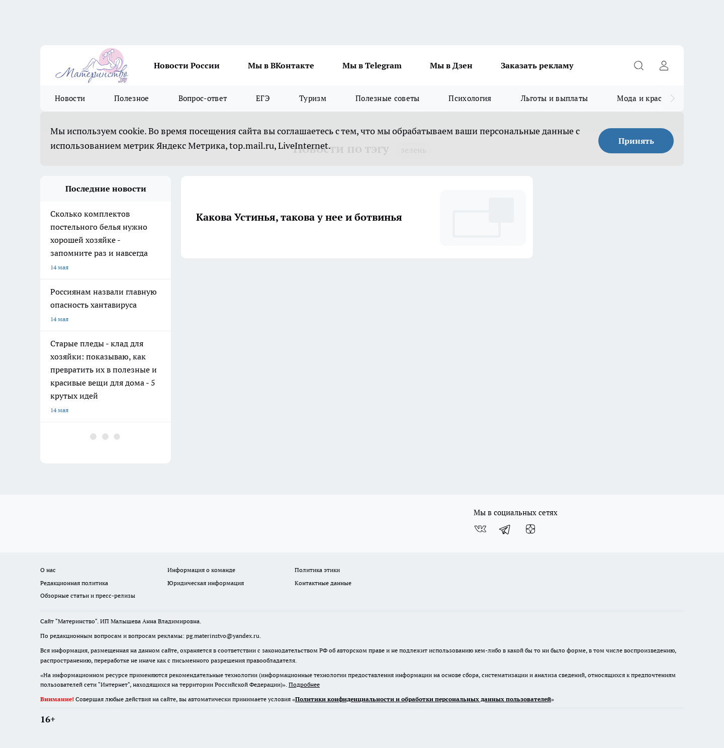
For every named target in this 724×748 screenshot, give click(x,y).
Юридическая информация (205, 583)
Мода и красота (645, 98)
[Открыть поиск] (638, 65)
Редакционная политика (74, 583)
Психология (469, 98)
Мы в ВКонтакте (281, 65)
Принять (636, 141)
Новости (70, 98)
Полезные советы (387, 98)
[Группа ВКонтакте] (480, 529)
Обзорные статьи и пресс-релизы (87, 595)
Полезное (131, 98)
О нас (48, 570)
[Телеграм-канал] (505, 529)
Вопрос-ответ (202, 98)
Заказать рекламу (537, 65)
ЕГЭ (263, 98)
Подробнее (304, 684)
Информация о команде (201, 570)
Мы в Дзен (451, 65)
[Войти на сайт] (664, 65)
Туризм (312, 98)
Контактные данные (323, 583)
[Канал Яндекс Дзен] (530, 529)
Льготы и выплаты (554, 98)
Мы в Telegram (372, 65)
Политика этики (317, 570)
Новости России (187, 65)
